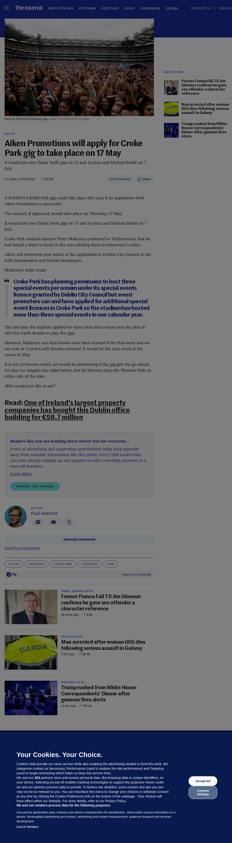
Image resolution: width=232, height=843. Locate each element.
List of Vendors (28, 827)
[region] (116, 787)
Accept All (202, 781)
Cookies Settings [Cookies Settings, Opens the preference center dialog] (203, 792)
